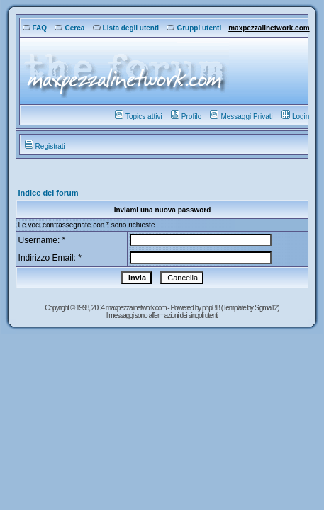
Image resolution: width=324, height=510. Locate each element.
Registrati (45, 146)
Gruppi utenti (194, 28)
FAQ (35, 28)
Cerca (69, 28)
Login (295, 116)
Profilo (186, 116)
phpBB (211, 308)
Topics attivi (138, 116)
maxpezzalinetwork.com (268, 28)
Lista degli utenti (126, 28)
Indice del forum (48, 192)
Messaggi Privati (241, 116)
